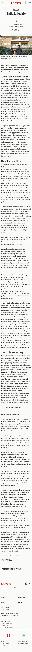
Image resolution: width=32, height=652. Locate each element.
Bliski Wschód (21, 597)
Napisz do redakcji (5, 609)
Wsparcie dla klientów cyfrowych (9, 613)
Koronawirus (21, 601)
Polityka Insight (5, 643)
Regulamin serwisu (5, 621)
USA (2, 601)
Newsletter (16, 587)
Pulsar (3, 645)
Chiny (2, 602)
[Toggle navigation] (2, 2)
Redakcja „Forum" (5, 607)
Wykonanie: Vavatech (23, 642)
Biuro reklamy (4, 617)
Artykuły (16, 9)
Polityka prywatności (6, 623)
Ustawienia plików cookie (7, 627)
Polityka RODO (4, 625)
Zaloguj (29, 2)
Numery (3, 597)
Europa (3, 599)
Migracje (20, 599)
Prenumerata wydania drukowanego (10, 615)
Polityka (3, 642)
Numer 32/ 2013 (13, 555)
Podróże (20, 602)
